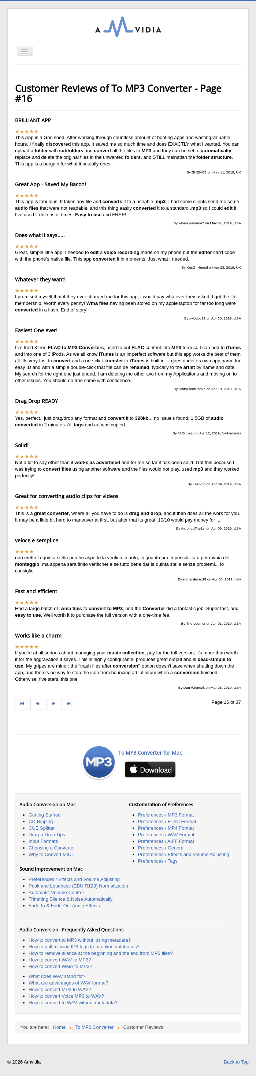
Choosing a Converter (52, 848)
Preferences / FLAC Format (167, 821)
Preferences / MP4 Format (166, 828)
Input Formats (43, 841)
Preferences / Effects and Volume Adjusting (183, 854)
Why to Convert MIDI (51, 854)
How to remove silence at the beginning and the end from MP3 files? (101, 953)
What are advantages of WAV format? (68, 983)
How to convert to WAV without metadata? (73, 1002)
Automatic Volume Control (56, 892)
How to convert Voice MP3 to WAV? (66, 996)
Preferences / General (161, 848)
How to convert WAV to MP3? (60, 960)
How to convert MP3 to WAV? (60, 989)
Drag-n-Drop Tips (47, 834)
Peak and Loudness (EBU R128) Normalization (78, 886)
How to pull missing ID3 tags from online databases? (84, 946)
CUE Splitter (42, 828)
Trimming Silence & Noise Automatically (70, 899)
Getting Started (44, 815)
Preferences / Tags (158, 861)
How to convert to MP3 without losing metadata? (80, 940)
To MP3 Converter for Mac (150, 752)
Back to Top (236, 1062)
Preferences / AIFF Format (166, 841)
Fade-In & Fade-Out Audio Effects (64, 905)
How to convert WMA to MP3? (60, 966)
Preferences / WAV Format (166, 834)
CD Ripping (41, 821)
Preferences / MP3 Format (166, 815)
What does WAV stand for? (57, 976)
